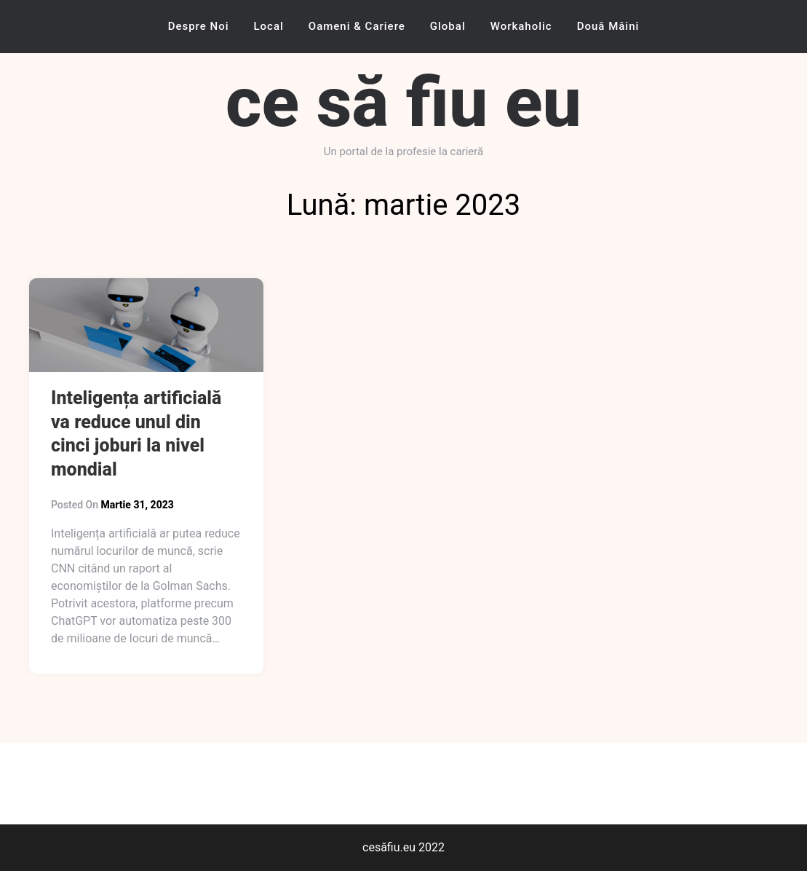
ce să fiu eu (403, 102)
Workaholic (521, 26)
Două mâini (608, 26)
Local (269, 26)
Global (448, 26)
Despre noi (198, 26)
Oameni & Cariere (357, 26)
